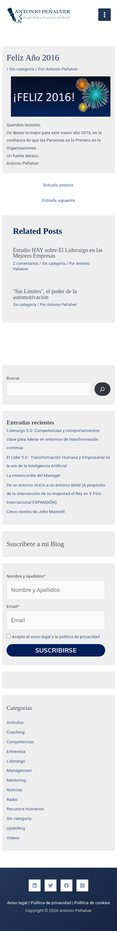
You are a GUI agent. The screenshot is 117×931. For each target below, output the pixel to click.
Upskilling (16, 828)
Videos (13, 837)
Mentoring (16, 780)
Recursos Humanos (25, 808)
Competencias (20, 741)
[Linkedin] (35, 885)
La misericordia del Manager (34, 475)
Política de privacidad (51, 902)
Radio (12, 799)
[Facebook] (66, 885)
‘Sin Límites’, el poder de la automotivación (45, 294)
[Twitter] (50, 885)
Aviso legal (17, 902)
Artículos (15, 722)
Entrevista (16, 751)
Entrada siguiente (58, 200)
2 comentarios (26, 263)
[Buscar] (102, 389)
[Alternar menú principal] (104, 14)
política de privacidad (79, 636)
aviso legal (41, 636)
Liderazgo (16, 761)
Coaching (15, 732)
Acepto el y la (53, 636)
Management (19, 770)
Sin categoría (21, 68)
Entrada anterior (58, 184)
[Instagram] (82, 885)
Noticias (14, 789)
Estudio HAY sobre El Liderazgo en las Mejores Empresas (58, 253)
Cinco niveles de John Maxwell (36, 511)
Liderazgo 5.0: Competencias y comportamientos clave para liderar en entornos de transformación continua (53, 439)
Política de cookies (92, 902)
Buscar (13, 378)
